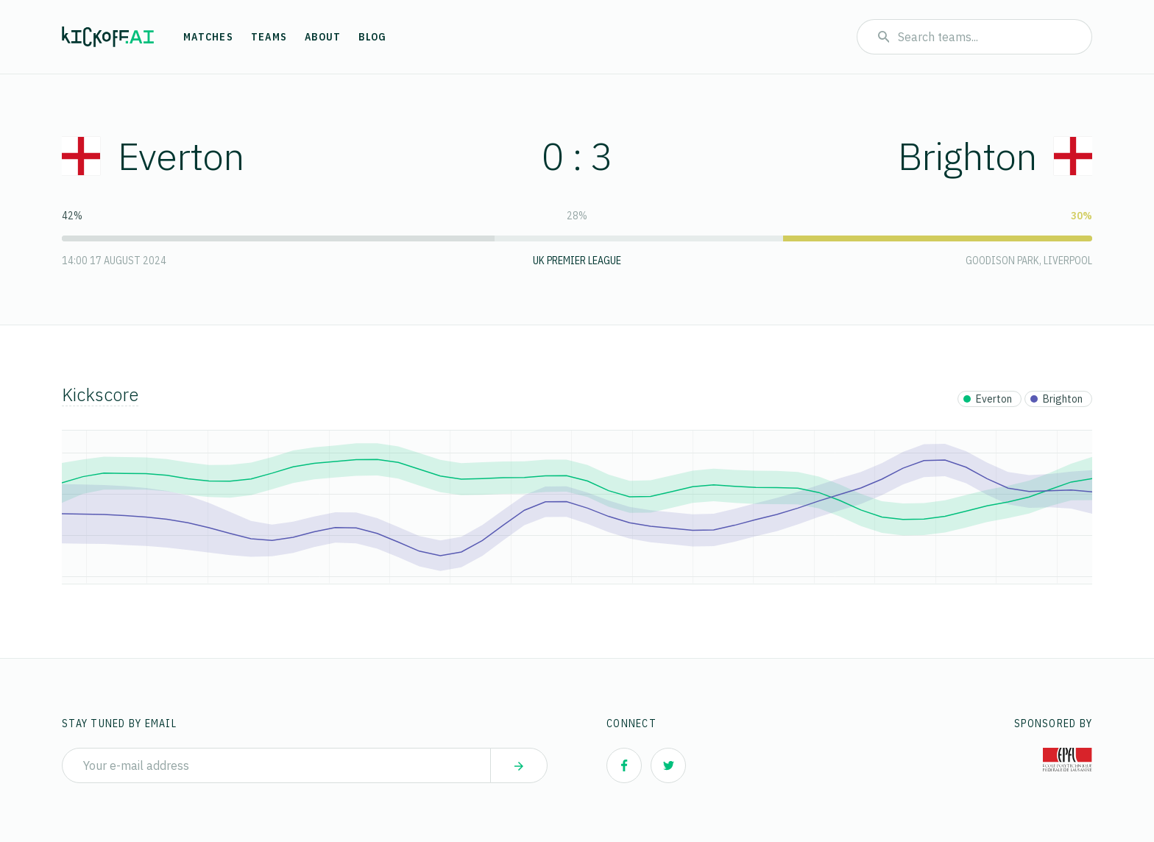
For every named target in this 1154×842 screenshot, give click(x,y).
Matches (208, 36)
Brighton (995, 155)
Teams (269, 36)
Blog (372, 36)
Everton (153, 155)
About (323, 36)
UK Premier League (577, 260)
